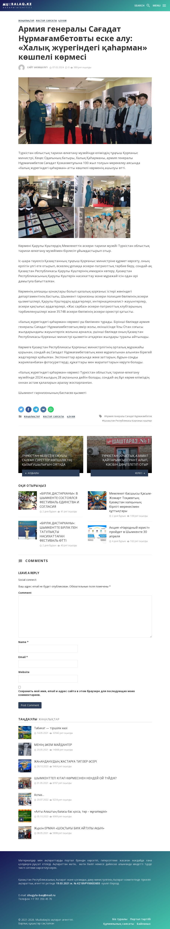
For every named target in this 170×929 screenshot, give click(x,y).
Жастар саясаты (46, 20)
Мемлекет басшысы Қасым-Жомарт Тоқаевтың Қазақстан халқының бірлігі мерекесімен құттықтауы (130, 502)
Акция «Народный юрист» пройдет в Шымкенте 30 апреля (129, 531)
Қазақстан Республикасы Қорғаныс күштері (128, 420)
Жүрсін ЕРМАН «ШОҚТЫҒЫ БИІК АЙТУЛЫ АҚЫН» (69, 828)
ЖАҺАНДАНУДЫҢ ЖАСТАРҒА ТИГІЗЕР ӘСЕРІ (65, 761)
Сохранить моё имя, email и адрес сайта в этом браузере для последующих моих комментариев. (76, 693)
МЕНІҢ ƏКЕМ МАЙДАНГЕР (53, 745)
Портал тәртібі (140, 919)
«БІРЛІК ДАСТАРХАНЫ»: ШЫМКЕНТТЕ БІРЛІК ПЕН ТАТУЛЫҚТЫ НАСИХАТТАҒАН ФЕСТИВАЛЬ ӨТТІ (58, 532)
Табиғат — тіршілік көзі (50, 728)
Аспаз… (39, 795)
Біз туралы (119, 919)
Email (23, 657)
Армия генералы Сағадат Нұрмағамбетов (129, 416)
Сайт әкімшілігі (37, 67)
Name (23, 642)
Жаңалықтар (26, 20)
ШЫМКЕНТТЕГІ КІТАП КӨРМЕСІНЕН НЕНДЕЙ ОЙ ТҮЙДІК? (75, 778)
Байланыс (144, 923)
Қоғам (62, 20)
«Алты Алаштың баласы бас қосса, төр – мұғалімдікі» (70, 812)
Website (23, 672)
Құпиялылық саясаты (118, 923)
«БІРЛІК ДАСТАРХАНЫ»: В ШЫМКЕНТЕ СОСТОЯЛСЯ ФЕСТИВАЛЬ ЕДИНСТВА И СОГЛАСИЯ (59, 500)
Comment (25, 592)
